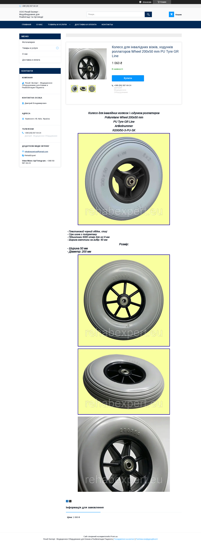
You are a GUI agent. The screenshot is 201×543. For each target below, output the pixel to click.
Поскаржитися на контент (124, 539)
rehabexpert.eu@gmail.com (36, 151)
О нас (39, 24)
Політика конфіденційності (147, 539)
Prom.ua (114, 537)
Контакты (107, 24)
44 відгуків (147, 2)
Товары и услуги (57, 24)
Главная (26, 24)
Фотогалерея (28, 42)
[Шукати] (148, 14)
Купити (128, 78)
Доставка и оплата (85, 24)
